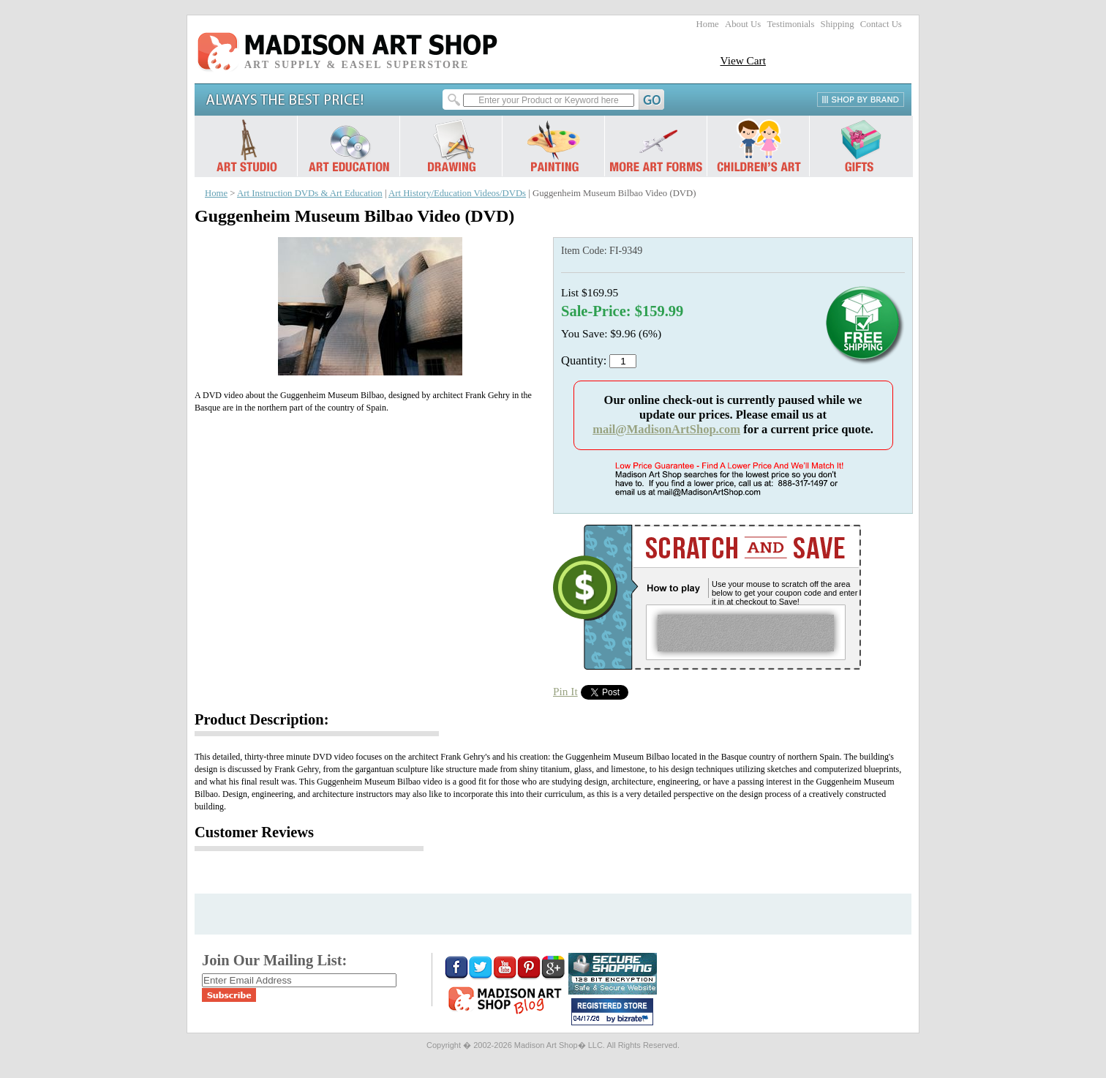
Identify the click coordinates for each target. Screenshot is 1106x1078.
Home (707, 24)
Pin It (565, 691)
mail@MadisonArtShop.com (666, 429)
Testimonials (790, 24)
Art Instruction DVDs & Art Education (310, 193)
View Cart (743, 60)
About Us (743, 24)
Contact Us (881, 24)
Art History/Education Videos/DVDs (457, 193)
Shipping (837, 24)
